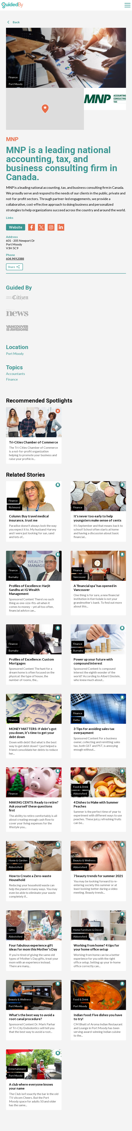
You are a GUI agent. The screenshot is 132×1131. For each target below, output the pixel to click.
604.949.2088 (15, 258)
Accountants (15, 374)
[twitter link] (41, 227)
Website (15, 227)
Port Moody (16, 84)
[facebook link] (31, 227)
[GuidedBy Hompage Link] (12, 5)
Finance (13, 77)
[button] (45, 109)
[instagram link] (51, 227)
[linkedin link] (60, 227)
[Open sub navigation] (127, 5)
